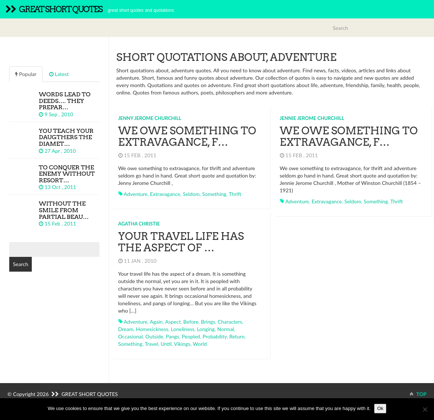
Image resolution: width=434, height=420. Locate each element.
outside (154, 336)
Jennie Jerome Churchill (312, 118)
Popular (26, 74)
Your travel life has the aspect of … (181, 242)
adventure (136, 194)
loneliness (182, 329)
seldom (191, 194)
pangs (172, 336)
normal (225, 329)
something (214, 194)
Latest (59, 74)
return (236, 336)
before (191, 322)
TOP (418, 394)
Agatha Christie (139, 224)
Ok (380, 408)
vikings (182, 344)
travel (151, 344)
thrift (235, 194)
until (166, 344)
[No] (424, 409)
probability (215, 336)
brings (208, 322)
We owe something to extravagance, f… (187, 136)
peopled (191, 336)
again (156, 322)
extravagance (165, 194)
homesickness (152, 329)
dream (125, 329)
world (200, 344)
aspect (172, 322)
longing (206, 329)
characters (230, 322)
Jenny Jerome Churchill (150, 118)
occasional (130, 336)
